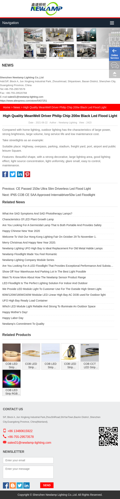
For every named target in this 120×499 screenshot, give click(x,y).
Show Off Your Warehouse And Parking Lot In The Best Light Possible (44, 271)
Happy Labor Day (12, 318)
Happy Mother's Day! (14, 312)
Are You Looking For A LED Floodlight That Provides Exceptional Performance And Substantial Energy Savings (58, 265)
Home (6, 107)
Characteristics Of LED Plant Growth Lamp (28, 219)
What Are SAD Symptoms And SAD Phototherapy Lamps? (37, 213)
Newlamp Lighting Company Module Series (28, 259)
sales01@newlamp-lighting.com (25, 96)
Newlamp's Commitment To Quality (23, 323)
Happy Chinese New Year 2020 (21, 230)
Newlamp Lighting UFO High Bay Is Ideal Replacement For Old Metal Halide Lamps (52, 248)
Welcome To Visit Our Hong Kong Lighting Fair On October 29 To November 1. (49, 236)
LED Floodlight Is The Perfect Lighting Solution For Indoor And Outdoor (45, 283)
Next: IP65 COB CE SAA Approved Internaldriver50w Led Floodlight (48, 195)
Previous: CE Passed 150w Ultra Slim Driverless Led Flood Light (46, 188)
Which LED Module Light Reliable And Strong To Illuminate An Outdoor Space (48, 306)
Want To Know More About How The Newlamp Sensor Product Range (44, 277)
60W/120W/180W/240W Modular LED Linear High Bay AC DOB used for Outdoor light (54, 294)
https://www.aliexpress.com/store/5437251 (23, 100)
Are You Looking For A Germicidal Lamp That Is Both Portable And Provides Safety (51, 225)
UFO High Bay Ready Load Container (25, 300)
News (16, 107)
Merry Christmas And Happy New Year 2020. (29, 242)
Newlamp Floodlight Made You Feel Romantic (29, 254)
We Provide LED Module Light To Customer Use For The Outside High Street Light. (52, 289)
